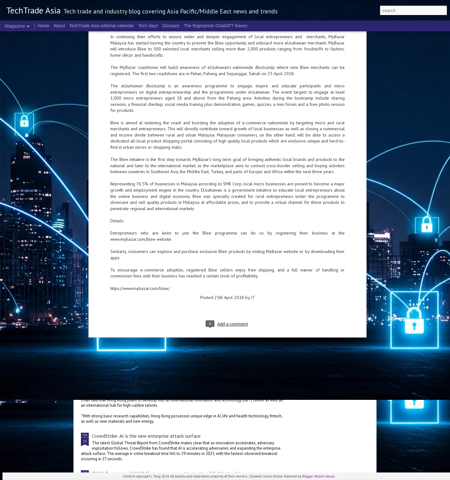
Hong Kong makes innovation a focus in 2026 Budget (148, 377)
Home (43, 25)
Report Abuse (325, 476)
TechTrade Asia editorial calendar (101, 25)
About (59, 25)
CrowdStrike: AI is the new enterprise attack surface (146, 436)
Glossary (170, 25)
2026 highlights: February (188, 268)
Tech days (148, 25)
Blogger (307, 476)
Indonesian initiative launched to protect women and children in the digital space (176, 339)
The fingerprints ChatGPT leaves (216, 25)
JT (253, 173)
